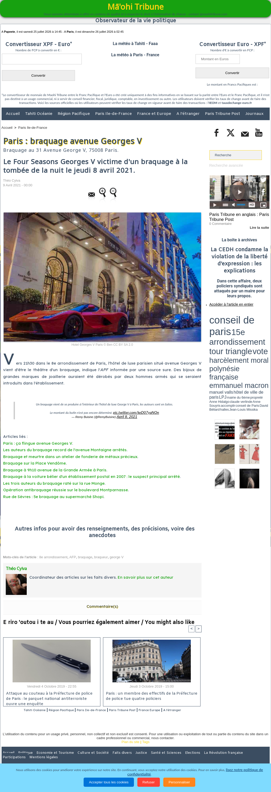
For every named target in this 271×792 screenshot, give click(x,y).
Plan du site (130, 747)
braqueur (101, 555)
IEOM (213, 103)
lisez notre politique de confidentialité (244, 774)
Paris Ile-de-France (114, 113)
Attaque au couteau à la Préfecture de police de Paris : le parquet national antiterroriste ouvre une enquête (50, 696)
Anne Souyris (256, 330)
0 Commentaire (219, 222)
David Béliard (225, 332)
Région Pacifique (74, 113)
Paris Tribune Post (223, 113)
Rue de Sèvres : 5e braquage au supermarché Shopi (53, 495)
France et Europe (154, 113)
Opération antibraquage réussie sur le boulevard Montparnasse (65, 488)
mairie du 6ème (218, 330)
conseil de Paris (214, 332)
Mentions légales (255, 758)
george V (117, 555)
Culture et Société (84, 758)
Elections (170, 758)
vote (260, 319)
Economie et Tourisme (49, 758)
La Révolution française (198, 758)
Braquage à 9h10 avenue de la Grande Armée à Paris (54, 468)
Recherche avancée (224, 165)
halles (233, 332)
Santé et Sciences (146, 758)
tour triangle (246, 319)
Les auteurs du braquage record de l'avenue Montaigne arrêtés (65, 448)
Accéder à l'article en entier (226, 302)
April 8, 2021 (127, 415)
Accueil (13, 113)
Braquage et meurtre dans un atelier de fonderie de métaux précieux (70, 455)
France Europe (172, 708)
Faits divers (109, 758)
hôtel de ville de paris (258, 328)
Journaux (254, 113)
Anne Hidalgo (235, 330)
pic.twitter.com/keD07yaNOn (136, 412)
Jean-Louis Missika (241, 332)
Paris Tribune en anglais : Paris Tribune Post (236, 216)
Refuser (149, 782)
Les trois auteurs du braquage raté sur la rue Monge (54, 481)
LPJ (211, 330)
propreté (227, 330)
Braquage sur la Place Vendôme (34, 461)
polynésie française (252, 323)
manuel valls (243, 328)
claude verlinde (246, 330)
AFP (72, 555)
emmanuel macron (223, 327)
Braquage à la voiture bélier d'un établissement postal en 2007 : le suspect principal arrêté (91, 474)
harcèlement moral (223, 323)
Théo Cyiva (11, 180)
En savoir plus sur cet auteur (145, 575)
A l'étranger (188, 113)
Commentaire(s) (102, 604)
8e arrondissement (53, 555)
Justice (125, 758)
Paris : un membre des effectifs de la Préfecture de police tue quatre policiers (149, 695)
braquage (85, 555)
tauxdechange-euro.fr (237, 103)
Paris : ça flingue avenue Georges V (37, 441)
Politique (22, 758)
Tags (145, 747)
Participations (229, 758)
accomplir (264, 330)
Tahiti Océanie (39, 113)
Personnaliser (179, 782)
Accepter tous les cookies (108, 782)
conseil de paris (225, 314)
